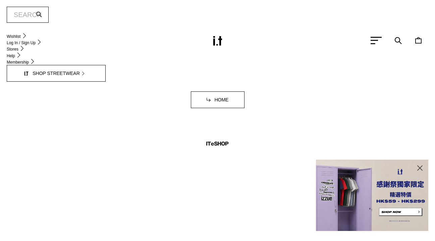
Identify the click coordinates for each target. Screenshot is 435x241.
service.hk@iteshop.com (292, 77)
